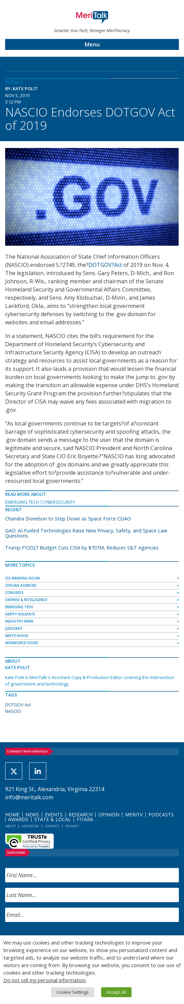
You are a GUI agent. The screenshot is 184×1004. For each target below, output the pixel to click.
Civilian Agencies (21, 585)
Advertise (30, 826)
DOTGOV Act (18, 705)
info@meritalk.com (29, 797)
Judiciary (13, 628)
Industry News (19, 621)
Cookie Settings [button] (73, 992)
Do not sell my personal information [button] (44, 980)
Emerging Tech (22, 502)
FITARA (85, 819)
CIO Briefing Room (22, 578)
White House (16, 635)
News (32, 814)
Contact (52, 826)
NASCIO (13, 711)
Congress (14, 592)
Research (81, 814)
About (10, 826)
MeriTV (134, 814)
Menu (92, 44)
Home (12, 814)
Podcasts (161, 814)
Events (54, 814)
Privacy (72, 826)
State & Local (52, 819)
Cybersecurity (58, 502)
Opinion (108, 814)
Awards (18, 819)
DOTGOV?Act (105, 265)
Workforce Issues (21, 642)
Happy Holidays (20, 614)
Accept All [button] (116, 992)
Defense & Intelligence (26, 599)
